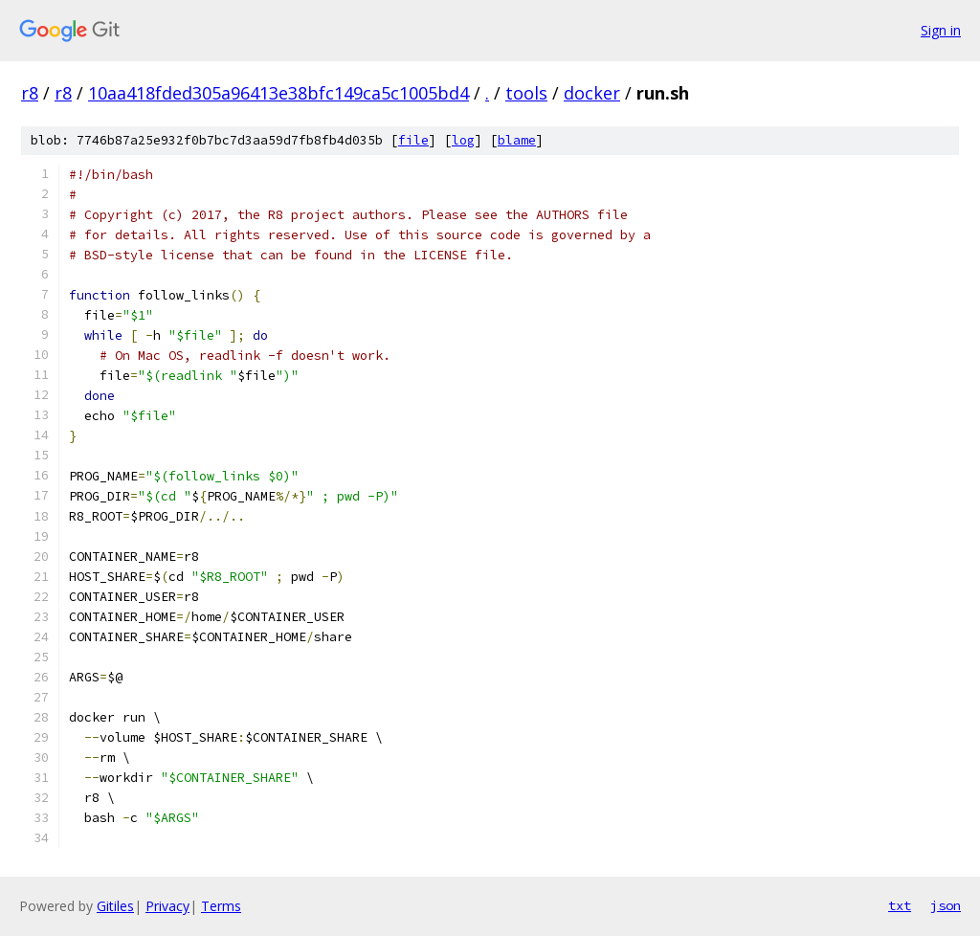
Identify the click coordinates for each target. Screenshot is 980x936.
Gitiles (115, 906)
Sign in (941, 30)
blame (517, 140)
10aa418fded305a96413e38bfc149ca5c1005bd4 (278, 92)
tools (526, 92)
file (413, 140)
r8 (29, 92)
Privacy (167, 906)
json (945, 905)
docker (592, 92)
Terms (221, 906)
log (463, 140)
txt (899, 905)
